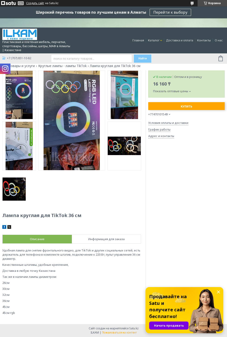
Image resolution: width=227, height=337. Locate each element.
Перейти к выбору (170, 12)
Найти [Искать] (143, 58)
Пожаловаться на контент (119, 332)
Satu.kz (134, 328)
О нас (219, 40)
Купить (186, 106)
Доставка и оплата (179, 40)
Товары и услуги (22, 66)
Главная (138, 40)
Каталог (153, 40)
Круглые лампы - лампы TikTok (62, 66)
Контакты (204, 40)
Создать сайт (35, 3)
